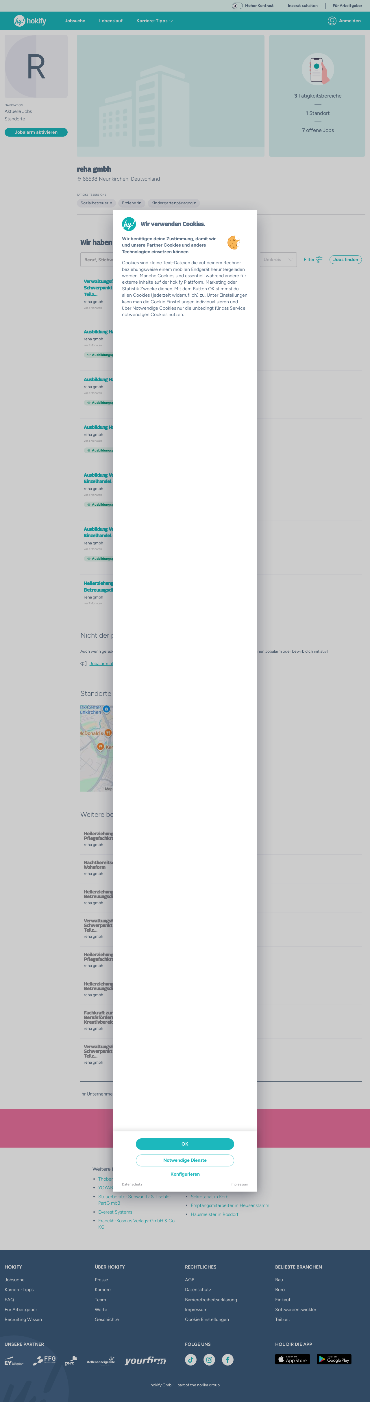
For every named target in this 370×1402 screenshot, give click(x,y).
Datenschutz (132, 1184)
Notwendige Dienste (185, 1160)
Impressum (239, 1184)
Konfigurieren (185, 1174)
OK (185, 1144)
